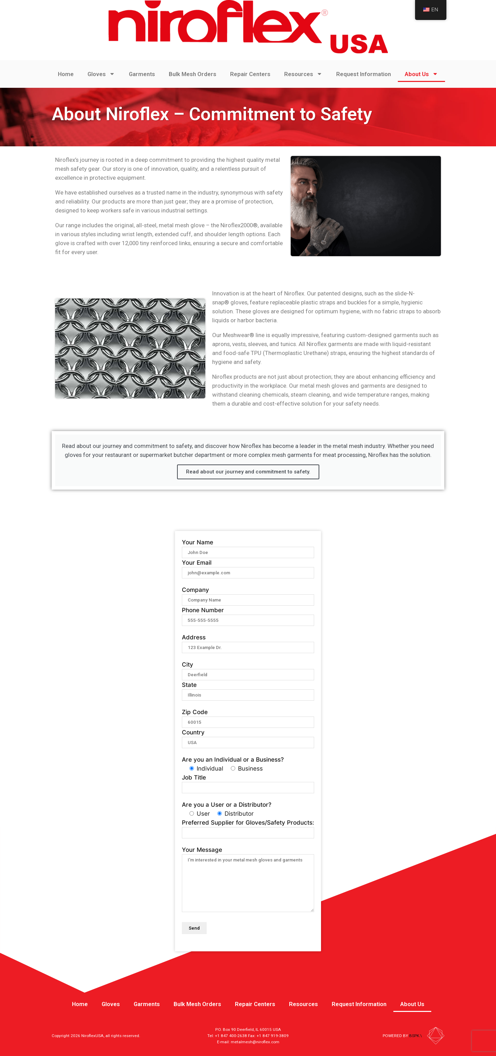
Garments (142, 74)
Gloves (101, 73)
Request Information (363, 74)
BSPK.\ (415, 1035)
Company (248, 594)
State (248, 689)
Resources (303, 73)
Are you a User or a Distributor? (226, 804)
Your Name (248, 547)
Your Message (248, 879)
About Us (421, 73)
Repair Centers (250, 74)
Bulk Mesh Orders (192, 74)
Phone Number (248, 615)
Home (66, 74)
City (248, 669)
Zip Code (248, 717)
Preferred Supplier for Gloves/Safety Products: (248, 827)
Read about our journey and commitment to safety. (248, 472)
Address (248, 642)
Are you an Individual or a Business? (233, 759)
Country (248, 737)
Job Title (248, 782)
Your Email (248, 567)
